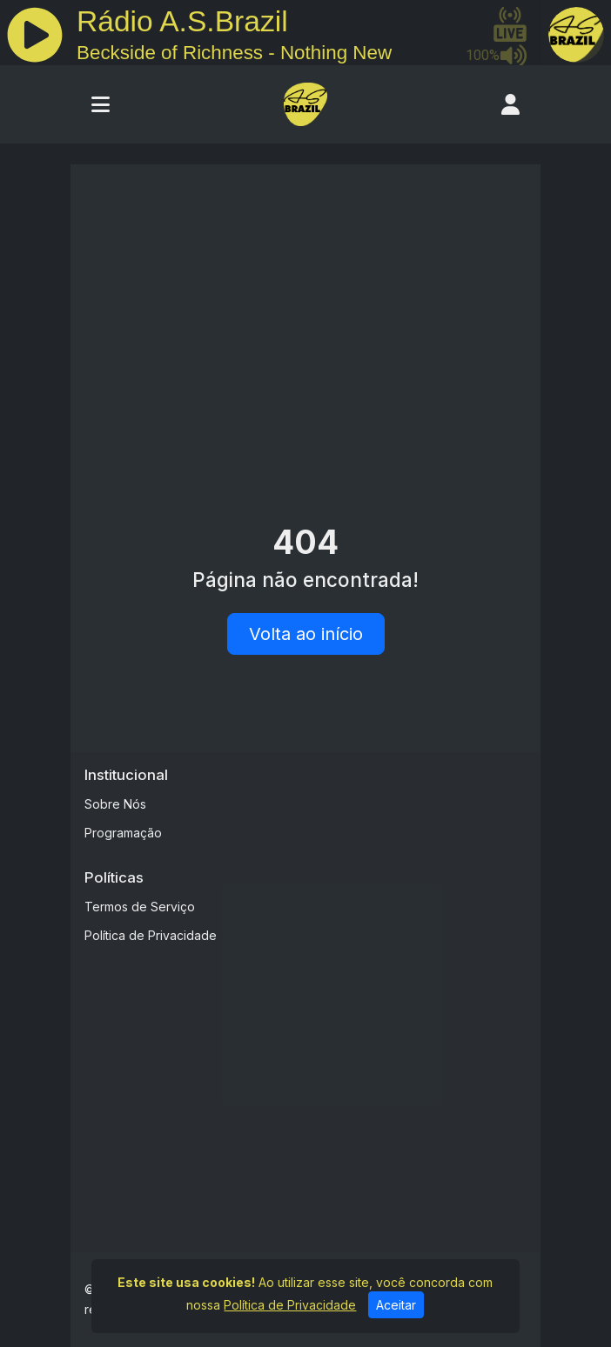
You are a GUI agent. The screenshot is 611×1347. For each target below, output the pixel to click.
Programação (123, 832)
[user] (510, 104)
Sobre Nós (115, 804)
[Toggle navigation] (100, 104)
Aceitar (396, 1304)
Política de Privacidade (150, 935)
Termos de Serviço (139, 906)
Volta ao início (306, 633)
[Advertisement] (305, 308)
